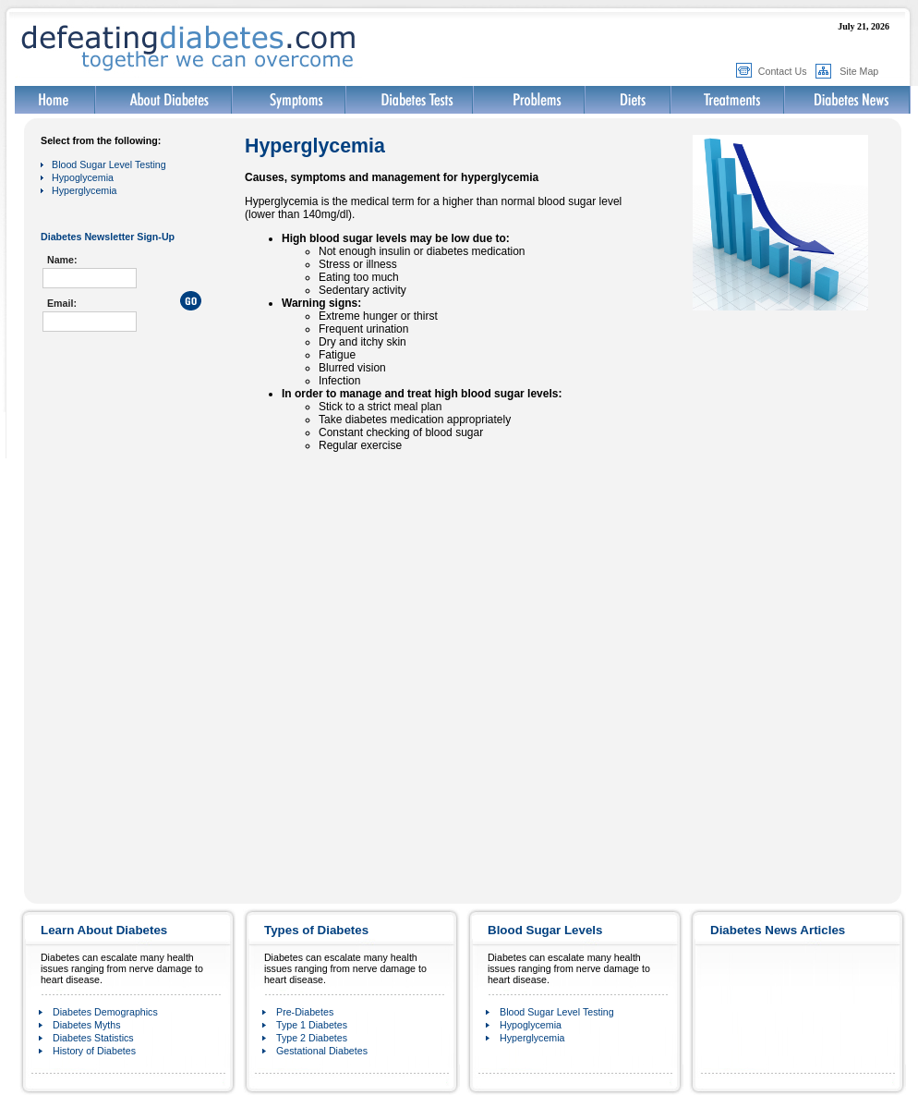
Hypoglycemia (83, 177)
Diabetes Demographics (105, 1011)
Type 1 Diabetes (311, 1024)
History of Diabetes (94, 1050)
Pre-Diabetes (304, 1011)
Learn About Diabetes (104, 930)
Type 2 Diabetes (311, 1037)
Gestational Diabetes (322, 1050)
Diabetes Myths (86, 1024)
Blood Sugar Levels (545, 930)
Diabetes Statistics (93, 1037)
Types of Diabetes (316, 930)
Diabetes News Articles (777, 930)
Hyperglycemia (84, 190)
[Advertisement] (133, 440)
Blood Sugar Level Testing (109, 164)
